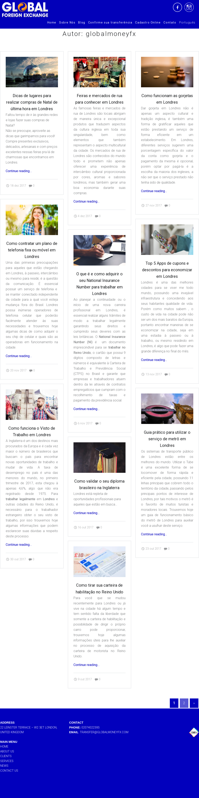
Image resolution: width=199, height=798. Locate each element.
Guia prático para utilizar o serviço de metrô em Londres (167, 442)
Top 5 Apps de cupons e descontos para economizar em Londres (167, 269)
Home (51, 22)
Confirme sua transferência (110, 22)
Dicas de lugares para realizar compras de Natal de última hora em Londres (32, 102)
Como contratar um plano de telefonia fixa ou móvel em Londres (31, 249)
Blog (81, 22)
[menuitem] (52, 22)
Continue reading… (19, 171)
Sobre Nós (67, 22)
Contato (169, 22)
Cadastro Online (148, 22)
